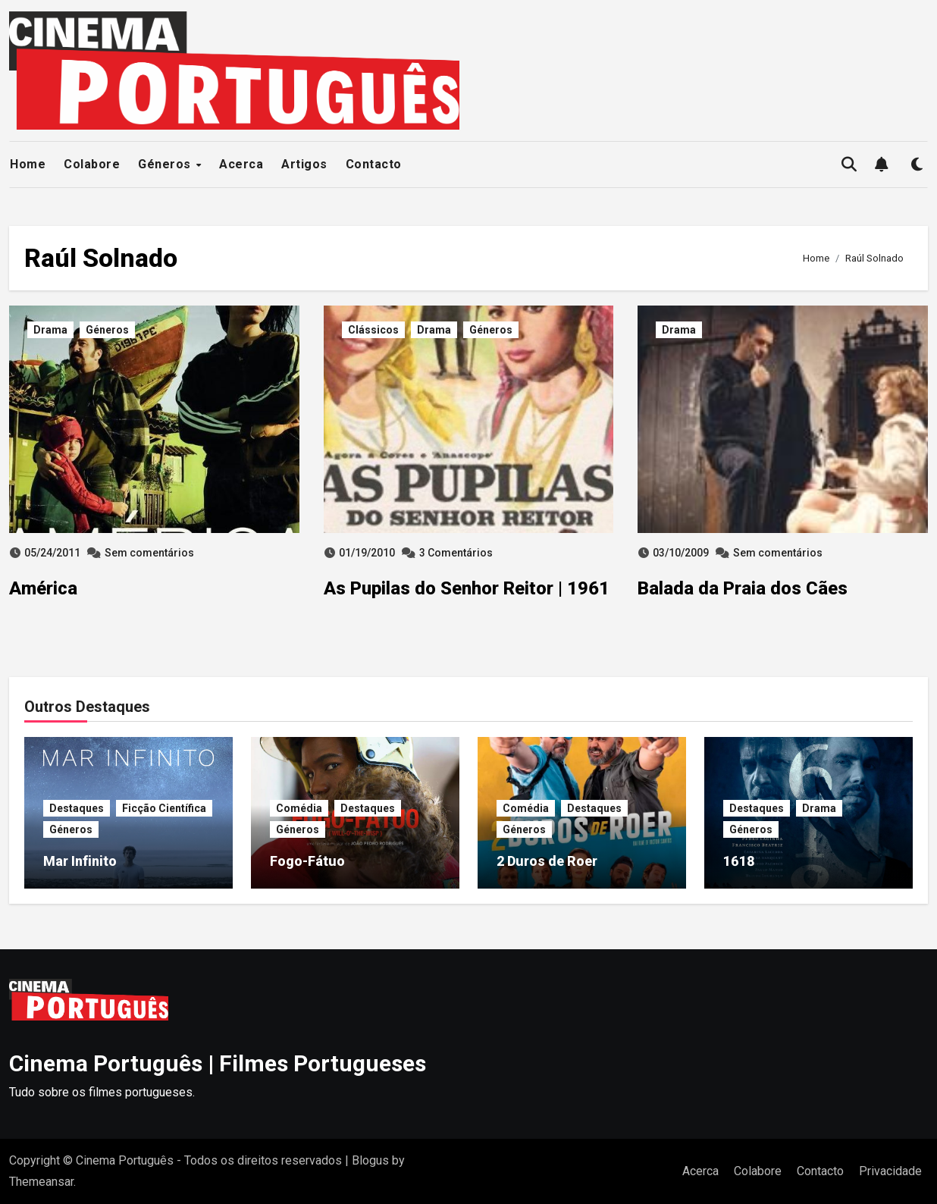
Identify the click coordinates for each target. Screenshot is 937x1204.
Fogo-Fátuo (307, 861)
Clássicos (373, 330)
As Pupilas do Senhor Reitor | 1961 (467, 588)
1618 (739, 861)
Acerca (241, 164)
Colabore (92, 164)
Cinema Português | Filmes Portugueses (217, 1063)
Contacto (374, 164)
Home (27, 164)
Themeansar (41, 1181)
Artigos (304, 164)
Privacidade (890, 1171)
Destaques (76, 808)
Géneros (166, 164)
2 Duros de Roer (547, 861)
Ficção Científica (164, 808)
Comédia (299, 808)
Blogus (370, 1160)
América (43, 588)
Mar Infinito (80, 861)
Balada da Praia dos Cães (743, 588)
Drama (50, 330)
